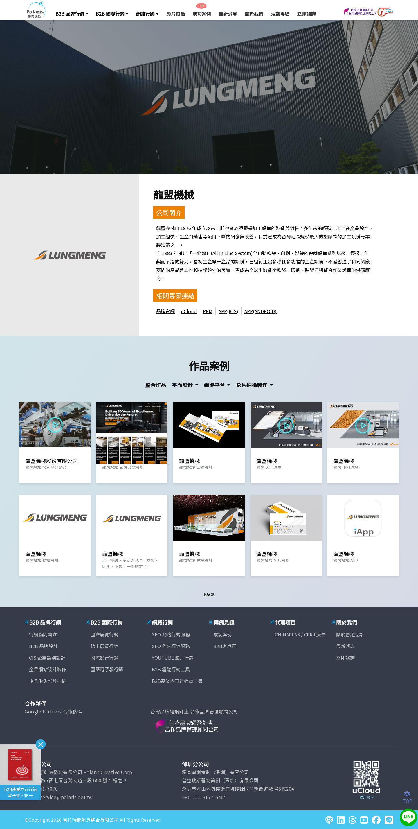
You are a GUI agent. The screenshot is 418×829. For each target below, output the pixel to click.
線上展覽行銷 (104, 646)
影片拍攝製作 (252, 385)
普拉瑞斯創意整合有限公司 (90, 819)
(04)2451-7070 (41, 788)
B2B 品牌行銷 (71, 13)
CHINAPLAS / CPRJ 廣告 (300, 634)
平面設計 (183, 385)
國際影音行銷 (104, 657)
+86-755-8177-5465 (204, 797)
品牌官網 (165, 311)
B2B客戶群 (224, 646)
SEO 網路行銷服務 (171, 634)
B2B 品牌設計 (43, 646)
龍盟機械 (173, 194)
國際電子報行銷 (107, 669)
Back (209, 594)
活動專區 (280, 13)
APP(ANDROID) (260, 311)
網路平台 (215, 385)
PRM (207, 311)
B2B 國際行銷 (112, 13)
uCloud (189, 311)
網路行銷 (147, 13)
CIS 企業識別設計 (47, 657)
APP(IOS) (228, 311)
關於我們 (254, 13)
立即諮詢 (306, 13)
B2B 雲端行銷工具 (171, 669)
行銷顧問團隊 (43, 634)
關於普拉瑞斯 (350, 634)
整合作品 (155, 385)
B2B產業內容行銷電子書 (177, 680)
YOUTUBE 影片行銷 (173, 657)
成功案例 (201, 13)
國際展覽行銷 (104, 634)
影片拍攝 (175, 13)
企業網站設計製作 (47, 669)
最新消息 (228, 13)
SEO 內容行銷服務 (171, 646)
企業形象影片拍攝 (47, 680)
